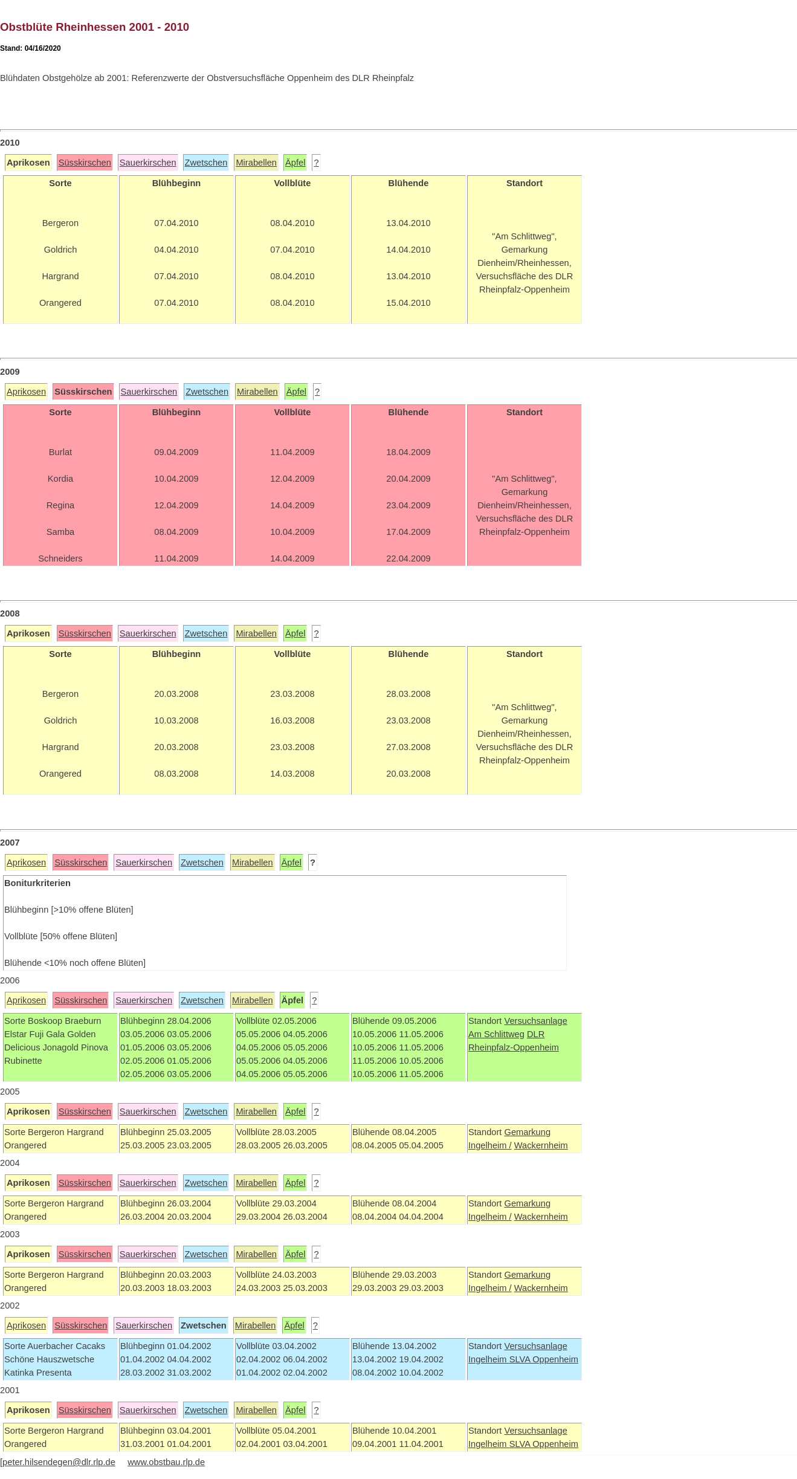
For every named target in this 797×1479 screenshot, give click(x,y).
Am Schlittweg (496, 1034)
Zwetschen (206, 162)
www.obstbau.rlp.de (166, 1462)
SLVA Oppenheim (543, 1359)
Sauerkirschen (148, 162)
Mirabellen (256, 162)
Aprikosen (26, 391)
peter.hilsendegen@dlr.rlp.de (58, 1462)
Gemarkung (527, 1132)
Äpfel (295, 162)
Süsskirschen (85, 162)
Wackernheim (541, 1145)
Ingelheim (488, 1359)
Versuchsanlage (535, 1021)
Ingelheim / (490, 1145)
